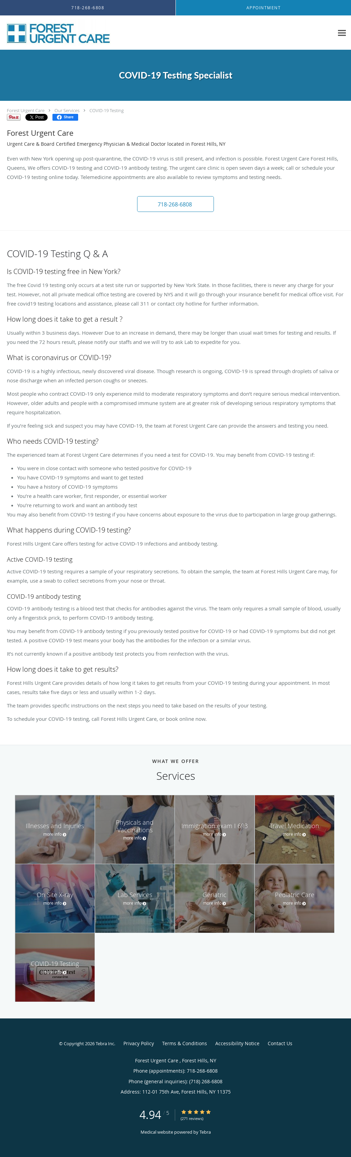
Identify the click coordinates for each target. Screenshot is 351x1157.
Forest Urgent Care (26, 110)
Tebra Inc (105, 1043)
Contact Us (280, 1043)
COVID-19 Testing (106, 110)
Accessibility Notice (237, 1043)
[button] (175, 204)
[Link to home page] (56, 33)
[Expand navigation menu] (342, 32)
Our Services (67, 110)
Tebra (205, 1132)
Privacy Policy (138, 1043)
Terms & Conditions (184, 1043)
